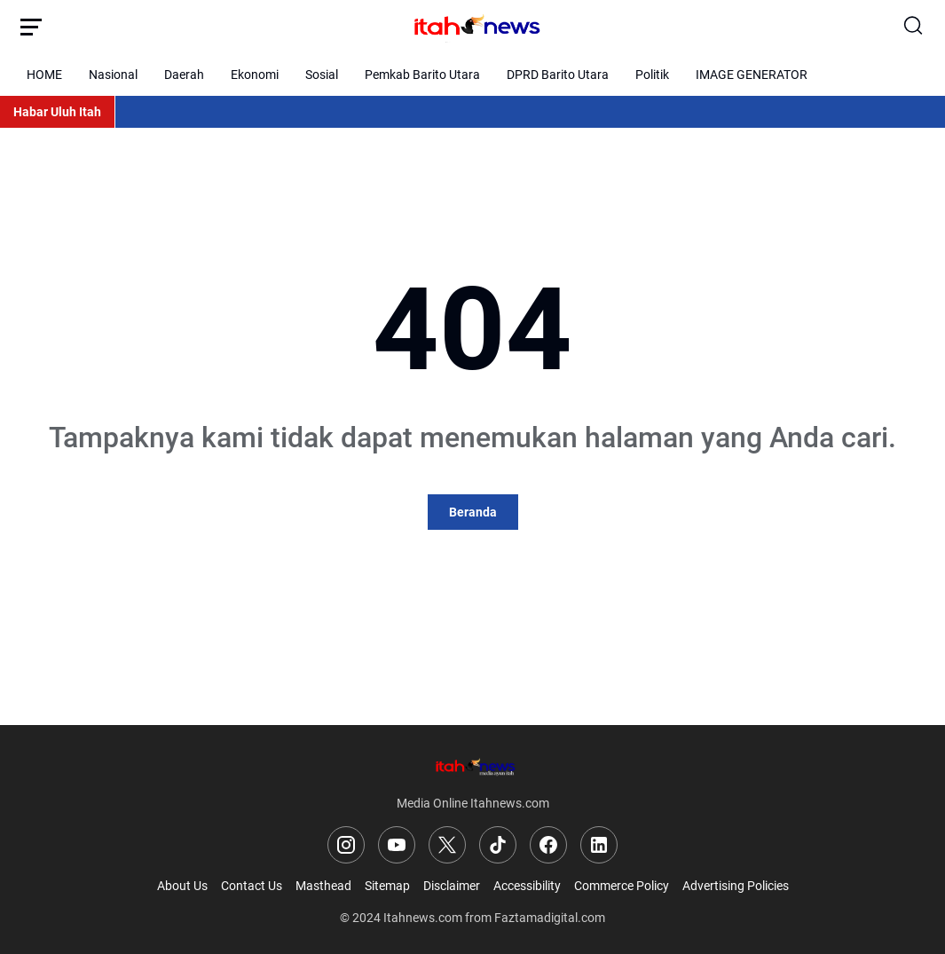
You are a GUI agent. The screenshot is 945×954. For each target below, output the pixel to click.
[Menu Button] (31, 26)
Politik (652, 74)
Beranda (473, 512)
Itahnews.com (422, 918)
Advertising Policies (735, 886)
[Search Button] (914, 26)
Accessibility (527, 886)
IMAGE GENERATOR (751, 74)
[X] (447, 844)
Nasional (113, 74)
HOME (44, 74)
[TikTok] (497, 844)
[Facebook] (548, 844)
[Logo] (473, 766)
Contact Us (251, 886)
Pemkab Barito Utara (422, 74)
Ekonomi (255, 74)
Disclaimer (451, 886)
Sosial (321, 74)
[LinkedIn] (599, 844)
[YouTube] (396, 844)
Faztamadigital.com (549, 918)
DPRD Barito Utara (558, 74)
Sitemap (387, 886)
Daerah (184, 74)
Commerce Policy (621, 886)
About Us (182, 886)
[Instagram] (346, 844)
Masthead (323, 886)
